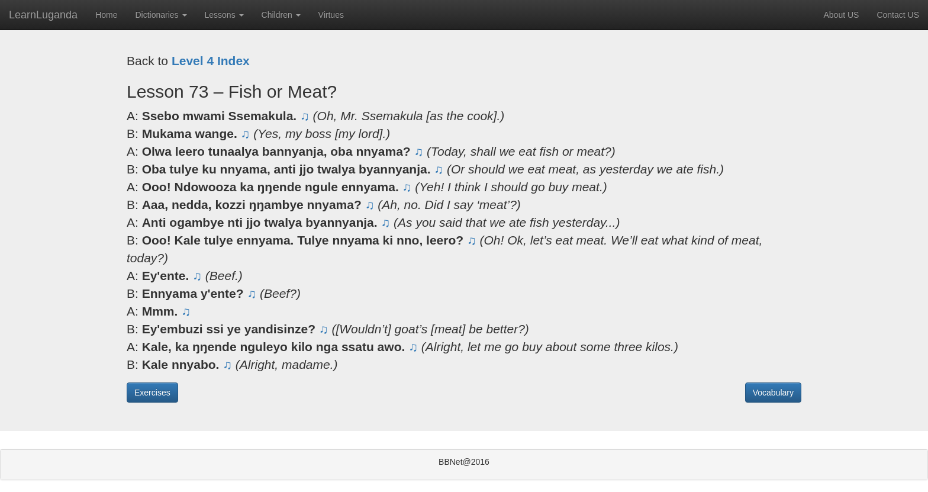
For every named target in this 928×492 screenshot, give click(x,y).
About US (841, 15)
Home (106, 15)
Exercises (152, 392)
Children (281, 15)
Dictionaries (160, 15)
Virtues (331, 15)
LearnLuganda (43, 15)
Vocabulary (773, 392)
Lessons (224, 15)
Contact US (898, 15)
